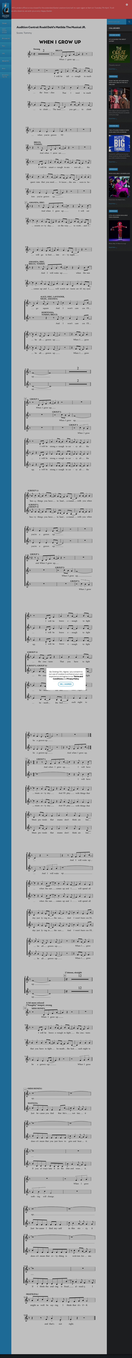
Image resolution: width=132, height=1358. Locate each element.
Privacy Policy (73, 678)
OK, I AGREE (66, 684)
